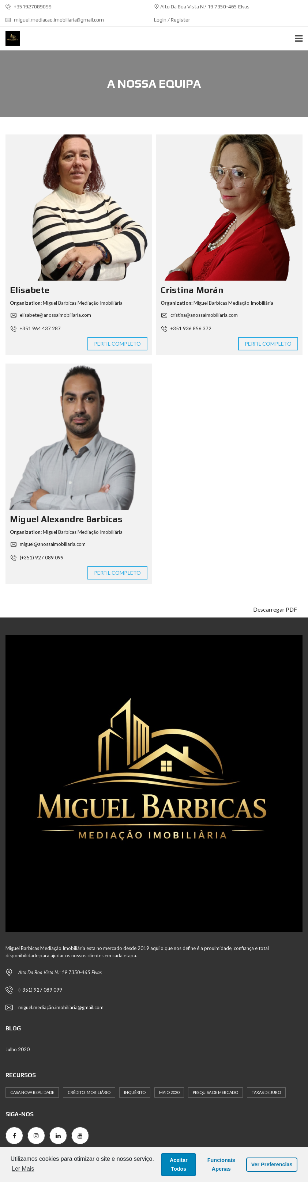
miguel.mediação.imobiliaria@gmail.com (61, 1007)
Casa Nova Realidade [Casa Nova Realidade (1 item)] (32, 1092)
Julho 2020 (17, 1049)
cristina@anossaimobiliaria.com (199, 315)
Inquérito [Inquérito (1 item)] (135, 1092)
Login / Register (172, 20)
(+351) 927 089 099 (37, 557)
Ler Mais (23, 1169)
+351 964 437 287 (35, 328)
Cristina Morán (192, 290)
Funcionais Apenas (221, 1164)
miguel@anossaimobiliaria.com (48, 544)
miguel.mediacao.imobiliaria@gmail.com (54, 20)
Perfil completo (117, 344)
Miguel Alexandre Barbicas (66, 519)
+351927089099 (28, 6)
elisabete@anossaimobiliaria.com (50, 315)
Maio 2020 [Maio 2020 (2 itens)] (169, 1092)
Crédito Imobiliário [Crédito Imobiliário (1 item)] (89, 1092)
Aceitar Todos (179, 1164)
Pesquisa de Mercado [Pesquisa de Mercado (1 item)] (215, 1092)
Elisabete (29, 290)
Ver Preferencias (272, 1164)
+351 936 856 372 (186, 328)
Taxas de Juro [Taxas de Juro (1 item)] (266, 1092)
